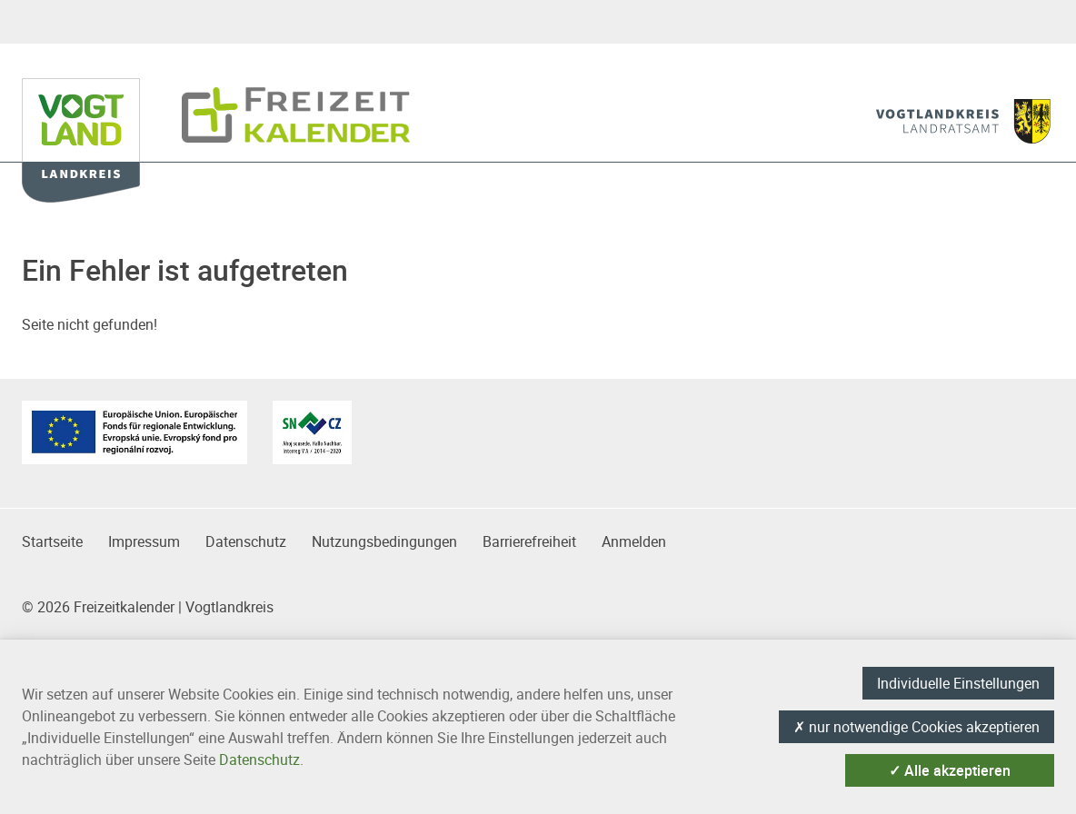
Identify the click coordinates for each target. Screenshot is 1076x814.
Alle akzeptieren (950, 770)
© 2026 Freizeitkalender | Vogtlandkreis (148, 607)
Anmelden (634, 541)
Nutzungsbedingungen (384, 541)
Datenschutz (245, 541)
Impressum (144, 541)
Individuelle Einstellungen (958, 683)
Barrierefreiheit (529, 541)
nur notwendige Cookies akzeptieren (916, 727)
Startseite (52, 541)
